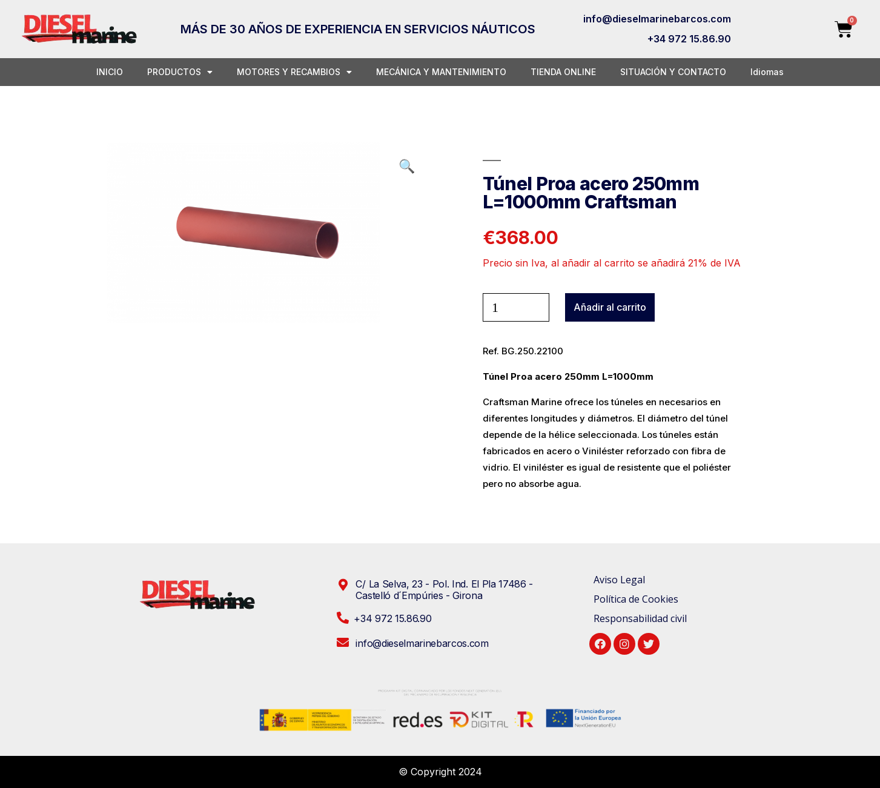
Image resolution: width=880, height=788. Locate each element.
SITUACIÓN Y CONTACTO (673, 72)
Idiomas (767, 72)
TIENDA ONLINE (563, 72)
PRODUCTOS (180, 72)
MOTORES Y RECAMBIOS (294, 72)
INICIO (109, 72)
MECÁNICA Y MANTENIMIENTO (441, 72)
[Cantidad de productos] (516, 307)
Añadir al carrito (610, 307)
